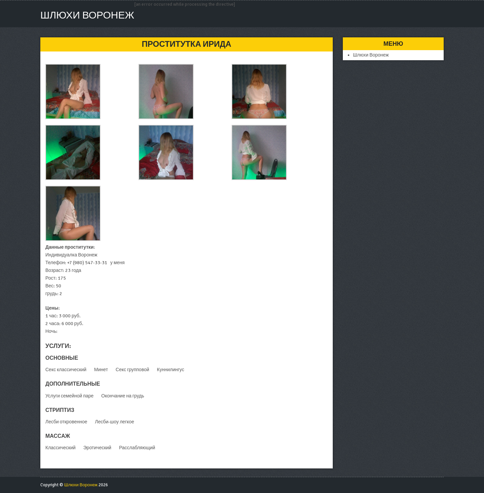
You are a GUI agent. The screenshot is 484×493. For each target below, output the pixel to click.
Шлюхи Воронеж (87, 15)
